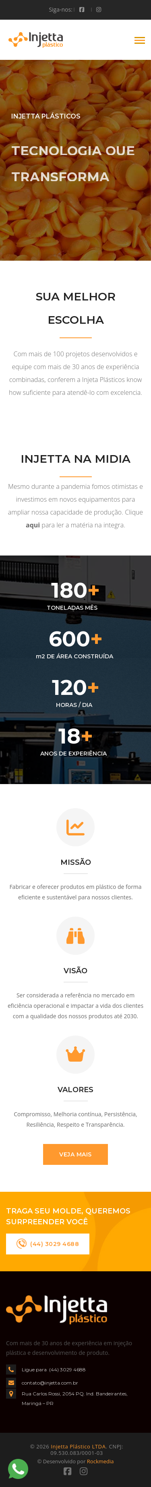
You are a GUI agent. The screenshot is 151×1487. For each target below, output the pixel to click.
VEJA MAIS (75, 1154)
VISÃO (75, 970)
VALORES (75, 1089)
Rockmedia (100, 1461)
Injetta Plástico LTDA (78, 1446)
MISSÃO (75, 862)
